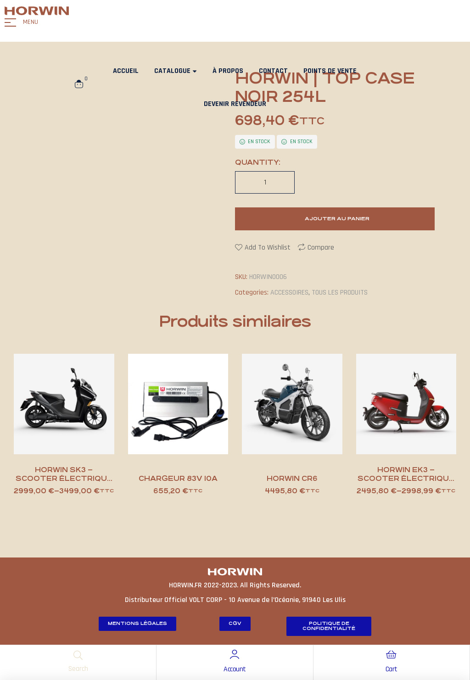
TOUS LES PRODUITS (340, 292)
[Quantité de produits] (264, 182)
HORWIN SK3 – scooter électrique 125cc (64, 478)
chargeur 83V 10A (178, 478)
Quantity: (257, 162)
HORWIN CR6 (292, 478)
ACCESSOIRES (289, 292)
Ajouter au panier (337, 219)
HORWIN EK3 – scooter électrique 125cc (406, 478)
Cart (391, 669)
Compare (321, 247)
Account (235, 669)
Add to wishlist (268, 247)
